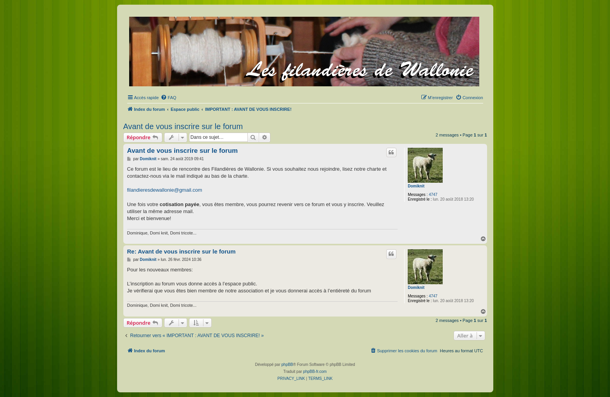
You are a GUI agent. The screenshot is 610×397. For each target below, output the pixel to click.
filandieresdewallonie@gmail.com (164, 190)
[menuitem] (168, 97)
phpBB (287, 364)
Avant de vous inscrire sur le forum (183, 126)
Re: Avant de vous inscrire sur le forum (181, 251)
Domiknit (416, 186)
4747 (433, 194)
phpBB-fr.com (315, 371)
